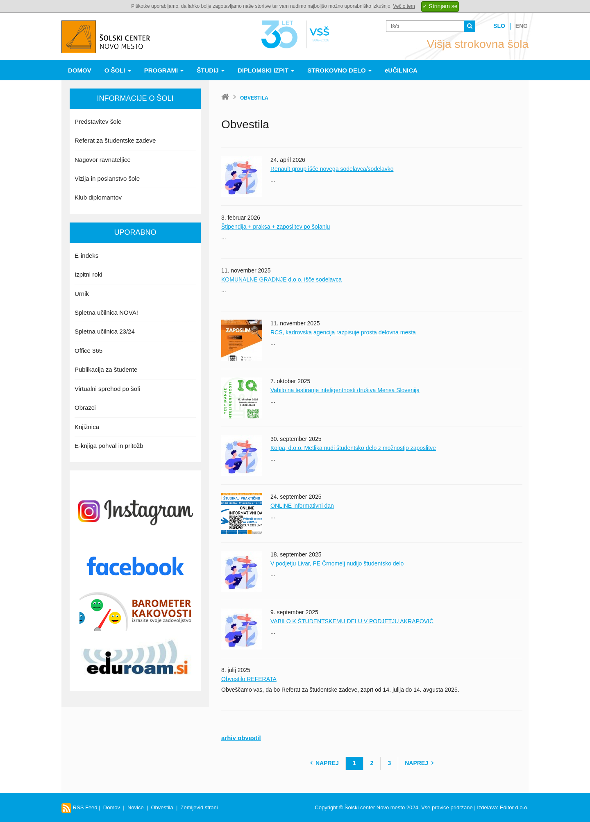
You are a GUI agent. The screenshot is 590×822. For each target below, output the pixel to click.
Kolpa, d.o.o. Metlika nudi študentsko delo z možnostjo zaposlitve (353, 448)
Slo (499, 26)
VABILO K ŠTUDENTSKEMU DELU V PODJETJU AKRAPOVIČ (351, 621)
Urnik (82, 293)
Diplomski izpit (266, 70)
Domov (79, 70)
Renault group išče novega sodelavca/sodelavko (331, 169)
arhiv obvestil (241, 737)
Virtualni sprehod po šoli (107, 388)
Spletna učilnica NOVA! (106, 312)
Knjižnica (87, 426)
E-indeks (86, 255)
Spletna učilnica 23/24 (105, 331)
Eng (521, 26)
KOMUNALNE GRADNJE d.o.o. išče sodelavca (281, 279)
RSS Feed (79, 807)
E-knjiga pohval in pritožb (109, 445)
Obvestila (162, 807)
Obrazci (85, 407)
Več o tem (404, 6)
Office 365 (88, 350)
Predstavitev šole (98, 121)
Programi (164, 70)
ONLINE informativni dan (302, 505)
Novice (135, 807)
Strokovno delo (339, 70)
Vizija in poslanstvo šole (107, 178)
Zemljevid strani (199, 807)
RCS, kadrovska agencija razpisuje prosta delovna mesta (343, 332)
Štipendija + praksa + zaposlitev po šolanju (275, 226)
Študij (211, 70)
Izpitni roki (88, 274)
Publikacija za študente (106, 369)
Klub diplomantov (98, 197)
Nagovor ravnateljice (103, 159)
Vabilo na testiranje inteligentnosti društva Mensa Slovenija (345, 390)
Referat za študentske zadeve (115, 140)
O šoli (117, 70)
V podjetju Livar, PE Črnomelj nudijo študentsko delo (337, 563)
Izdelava (487, 807)
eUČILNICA (401, 70)
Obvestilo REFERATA (249, 679)
